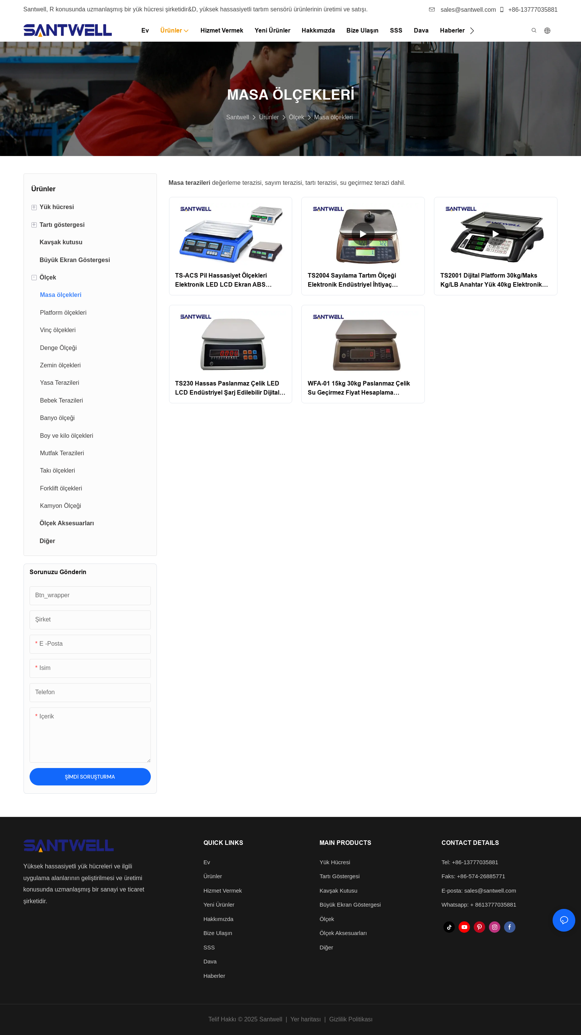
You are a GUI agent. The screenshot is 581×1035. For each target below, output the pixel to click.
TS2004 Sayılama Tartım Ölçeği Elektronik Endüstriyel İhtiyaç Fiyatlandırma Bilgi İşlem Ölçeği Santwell (353, 280)
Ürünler (269, 117)
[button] (472, 30)
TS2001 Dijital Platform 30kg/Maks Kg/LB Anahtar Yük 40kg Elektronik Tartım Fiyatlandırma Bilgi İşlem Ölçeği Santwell (495, 280)
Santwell (237, 117)
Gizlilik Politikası (351, 1019)
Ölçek (296, 117)
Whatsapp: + (458, 904)
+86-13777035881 (528, 9)
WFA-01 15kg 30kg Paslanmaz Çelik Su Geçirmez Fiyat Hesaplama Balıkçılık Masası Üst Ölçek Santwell (359, 388)
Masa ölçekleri (333, 117)
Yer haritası (306, 1019)
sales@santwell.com (462, 9)
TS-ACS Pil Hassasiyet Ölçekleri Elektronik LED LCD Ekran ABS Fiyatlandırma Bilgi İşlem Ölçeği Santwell (221, 280)
